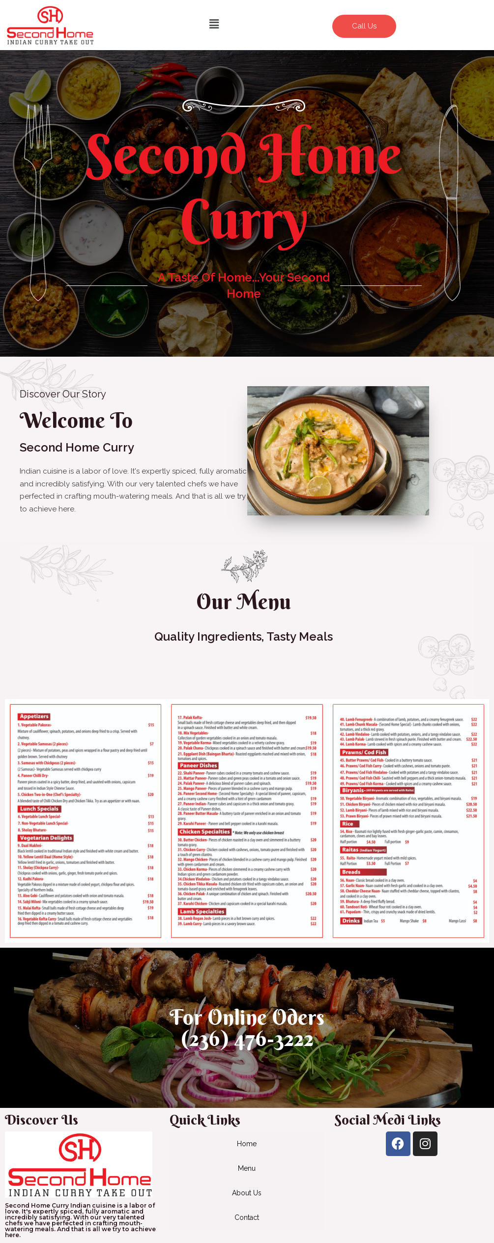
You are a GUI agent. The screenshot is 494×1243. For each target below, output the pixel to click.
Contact (246, 1217)
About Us (247, 1193)
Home (247, 1144)
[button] (214, 24)
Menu (247, 1168)
